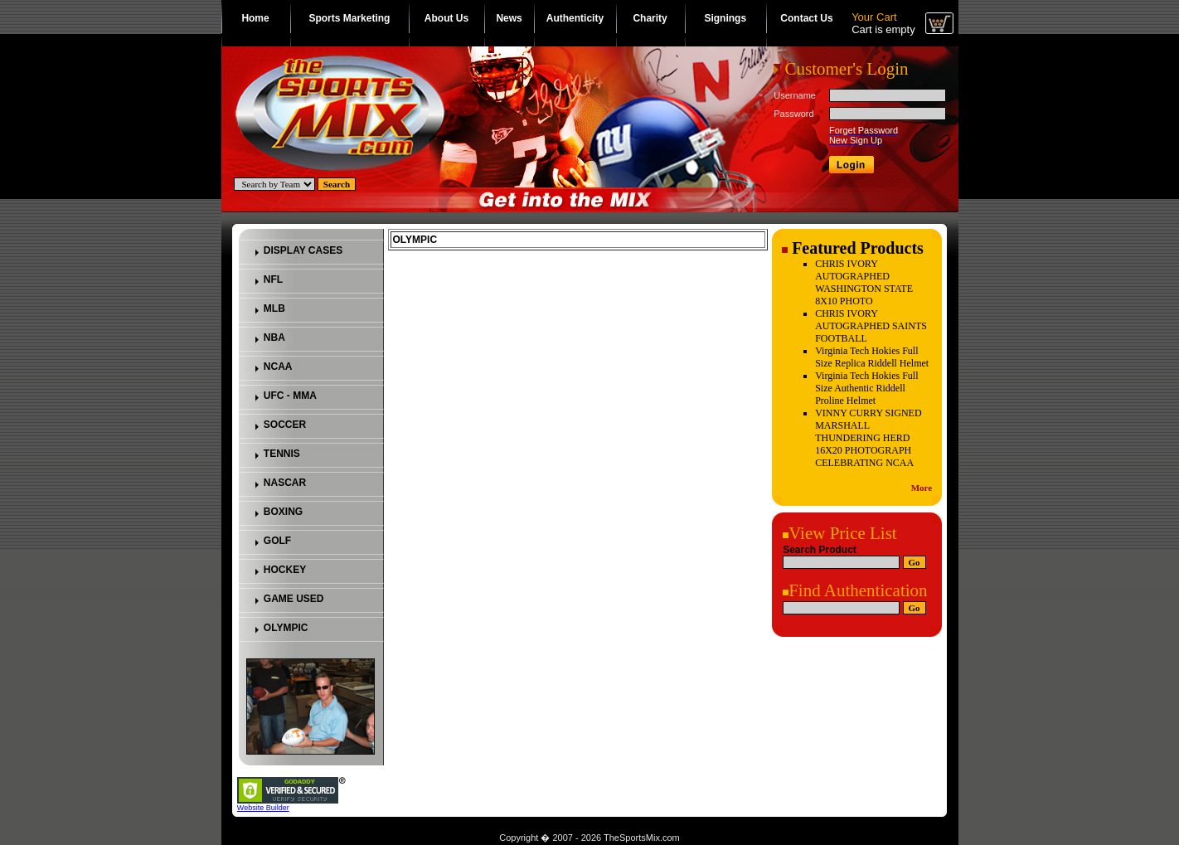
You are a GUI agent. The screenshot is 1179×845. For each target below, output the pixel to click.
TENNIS (282, 453)
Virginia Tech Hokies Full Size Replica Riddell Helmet (872, 357)
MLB (274, 308)
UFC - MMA (290, 395)
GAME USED (294, 599)
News (509, 18)
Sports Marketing (349, 18)
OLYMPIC (286, 628)
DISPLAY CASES (303, 250)
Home (255, 18)
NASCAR (285, 482)
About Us (446, 18)
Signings (725, 18)
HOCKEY (285, 569)
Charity (650, 18)
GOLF (277, 540)
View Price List (842, 533)
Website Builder (263, 808)
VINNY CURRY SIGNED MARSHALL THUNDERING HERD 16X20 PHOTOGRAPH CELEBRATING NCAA (868, 438)
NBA (274, 337)
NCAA (278, 366)
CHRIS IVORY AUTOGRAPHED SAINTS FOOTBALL (871, 326)
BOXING (283, 511)
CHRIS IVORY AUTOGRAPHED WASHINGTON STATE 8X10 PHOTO (864, 282)
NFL (273, 279)
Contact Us (806, 18)
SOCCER (285, 424)
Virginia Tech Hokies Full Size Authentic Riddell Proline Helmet (866, 388)
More (921, 488)
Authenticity (575, 18)
